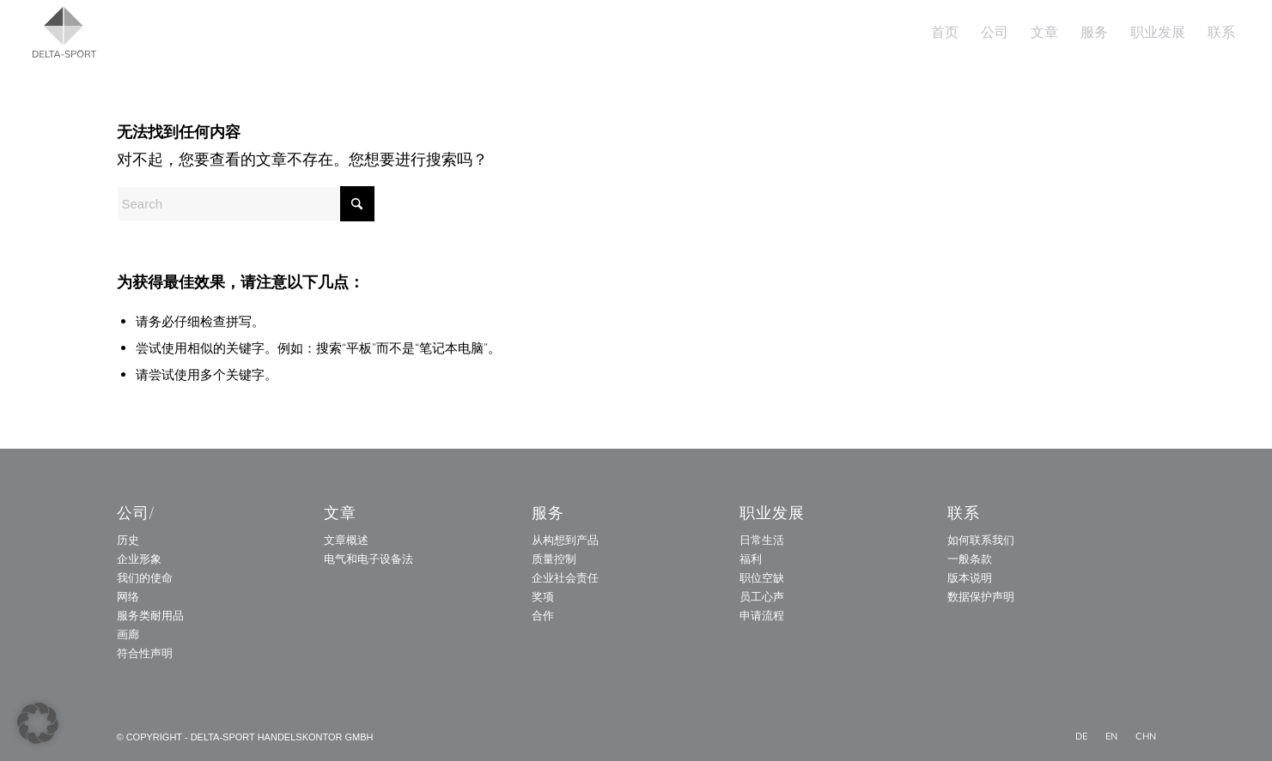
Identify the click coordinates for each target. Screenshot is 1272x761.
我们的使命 (145, 577)
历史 (128, 540)
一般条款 (969, 558)
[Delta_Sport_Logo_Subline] (64, 32)
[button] (38, 723)
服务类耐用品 (150, 615)
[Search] (245, 203)
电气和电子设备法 (368, 558)
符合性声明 (145, 653)
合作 (543, 615)
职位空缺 (761, 577)
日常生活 (761, 540)
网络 (128, 596)
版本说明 (969, 577)
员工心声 (761, 596)
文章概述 (346, 540)
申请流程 (761, 615)
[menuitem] (945, 32)
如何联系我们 (980, 540)
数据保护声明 (980, 596)
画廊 (128, 634)
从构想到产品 (565, 540)
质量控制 (554, 558)
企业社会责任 (565, 577)
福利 (750, 558)
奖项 (543, 596)
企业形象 (139, 558)
